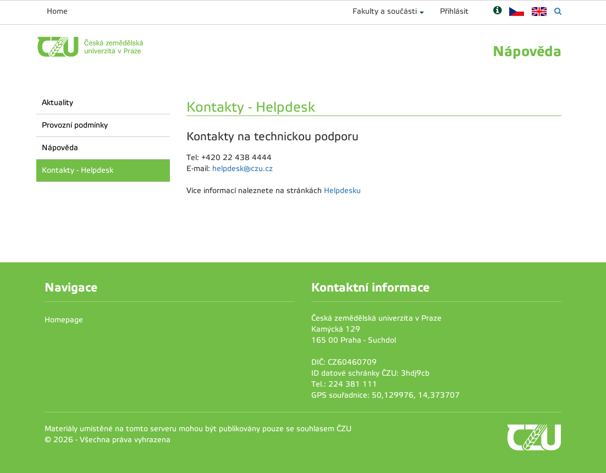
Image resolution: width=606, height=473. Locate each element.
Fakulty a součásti (384, 11)
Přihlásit (454, 11)
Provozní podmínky (75, 125)
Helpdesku (342, 190)
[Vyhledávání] (557, 11)
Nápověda (60, 148)
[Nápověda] (497, 11)
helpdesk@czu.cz (242, 168)
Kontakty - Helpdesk (77, 170)
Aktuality (57, 102)
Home (57, 11)
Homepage (64, 320)
